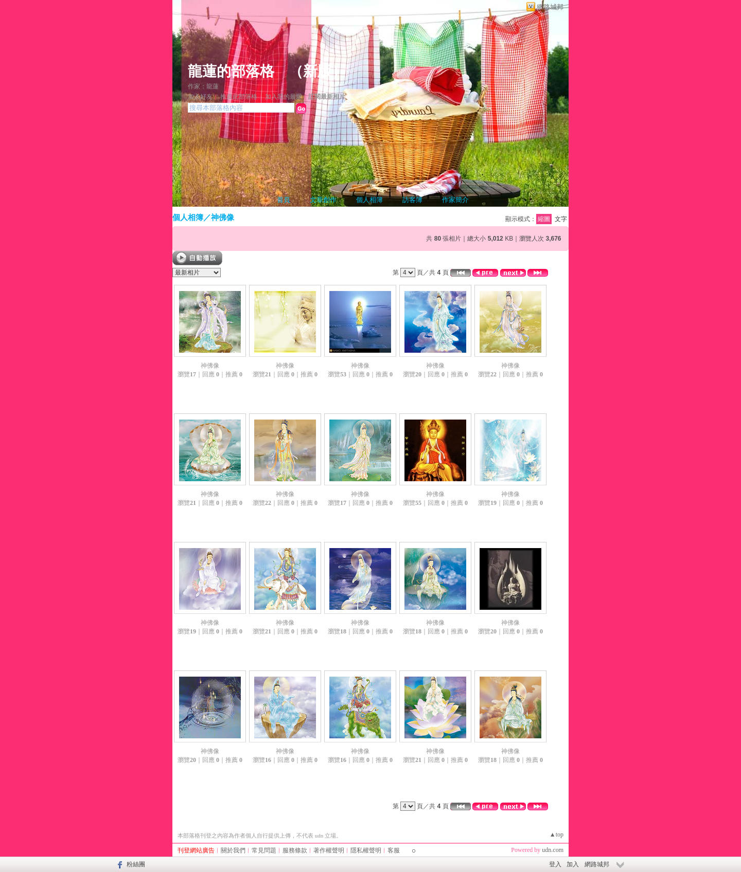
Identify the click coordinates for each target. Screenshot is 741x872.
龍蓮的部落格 (231, 71)
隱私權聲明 (365, 850)
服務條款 (295, 850)
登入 (555, 864)
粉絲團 (136, 864)
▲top (556, 834)
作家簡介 (455, 200)
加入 (573, 864)
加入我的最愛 (283, 96)
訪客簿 (412, 200)
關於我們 (233, 850)
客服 (393, 850)
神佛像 (222, 217)
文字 (561, 219)
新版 (317, 71)
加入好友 (200, 96)
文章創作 (323, 200)
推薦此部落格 (238, 96)
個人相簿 (369, 200)
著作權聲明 (328, 850)
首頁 (283, 200)
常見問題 (264, 850)
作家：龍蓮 (203, 86)
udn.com (552, 849)
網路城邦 (550, 7)
